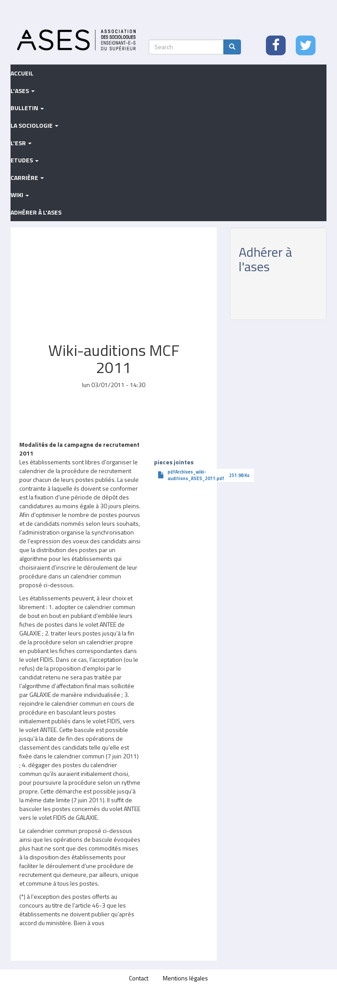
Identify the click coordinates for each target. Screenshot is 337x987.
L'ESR (21, 142)
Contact (138, 978)
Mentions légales (185, 978)
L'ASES (23, 90)
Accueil (22, 73)
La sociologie (34, 125)
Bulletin (27, 107)
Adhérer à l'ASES (36, 212)
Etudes (25, 160)
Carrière (27, 177)
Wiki (20, 194)
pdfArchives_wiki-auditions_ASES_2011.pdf (196, 475)
